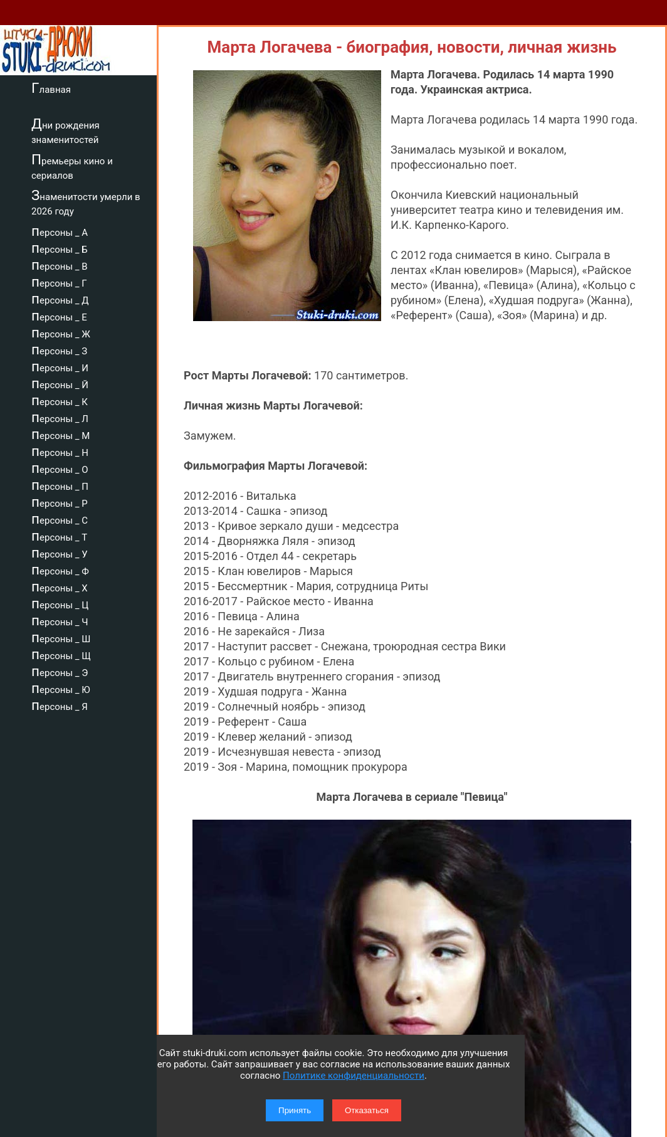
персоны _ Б (59, 248)
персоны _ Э (59, 671)
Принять (294, 1110)
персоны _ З (59, 349)
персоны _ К (59, 400)
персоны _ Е (59, 315)
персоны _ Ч (59, 620)
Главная (51, 88)
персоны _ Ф (60, 569)
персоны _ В (59, 264)
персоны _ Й (59, 383)
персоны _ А (59, 231)
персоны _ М (60, 434)
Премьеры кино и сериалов (72, 166)
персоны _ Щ (61, 654)
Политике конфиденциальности (353, 1075)
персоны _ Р (59, 502)
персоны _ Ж (60, 332)
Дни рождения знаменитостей (65, 130)
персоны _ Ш (60, 637)
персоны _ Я (59, 705)
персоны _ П (59, 485)
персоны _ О (59, 468)
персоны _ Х (59, 586)
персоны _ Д (60, 298)
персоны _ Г (59, 281)
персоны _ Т (59, 535)
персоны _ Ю (60, 688)
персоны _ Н (59, 451)
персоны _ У (59, 552)
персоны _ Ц (59, 603)
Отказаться (367, 1110)
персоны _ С (59, 518)
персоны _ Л (59, 417)
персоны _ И (59, 366)
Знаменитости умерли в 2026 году (85, 202)
